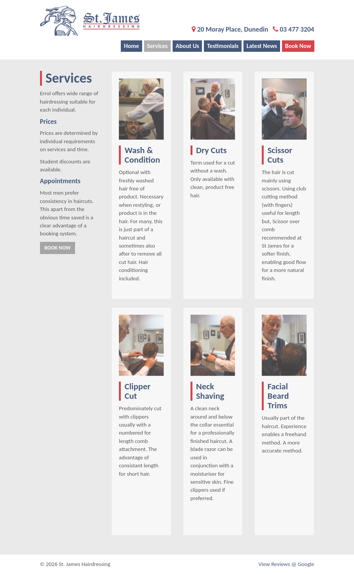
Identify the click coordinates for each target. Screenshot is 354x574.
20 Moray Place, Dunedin (232, 29)
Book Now (298, 46)
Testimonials (223, 46)
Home (131, 46)
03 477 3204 (297, 29)
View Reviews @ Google (286, 564)
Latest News (262, 46)
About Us (187, 46)
